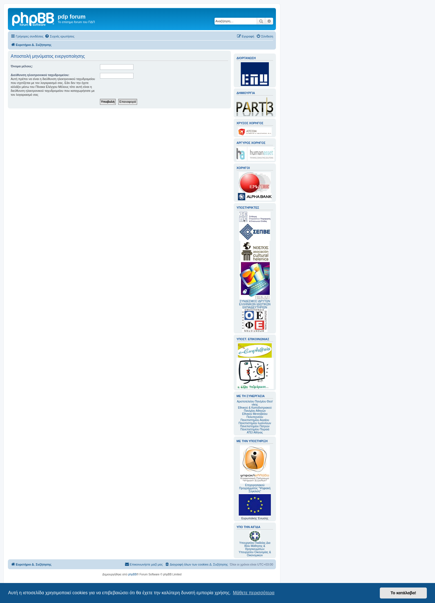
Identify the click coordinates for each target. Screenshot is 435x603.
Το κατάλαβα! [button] (403, 593)
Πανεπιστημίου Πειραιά (254, 429)
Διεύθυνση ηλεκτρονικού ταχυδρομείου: (40, 75)
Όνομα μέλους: (22, 66)
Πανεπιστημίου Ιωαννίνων (254, 423)
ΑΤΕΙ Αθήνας (255, 432)
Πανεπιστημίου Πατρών (255, 426)
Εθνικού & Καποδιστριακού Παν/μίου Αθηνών (255, 409)
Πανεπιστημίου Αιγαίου (254, 420)
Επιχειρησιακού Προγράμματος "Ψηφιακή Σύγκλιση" (255, 469)
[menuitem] (59, 36)
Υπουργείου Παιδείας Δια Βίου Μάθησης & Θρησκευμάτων (255, 546)
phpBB (132, 574)
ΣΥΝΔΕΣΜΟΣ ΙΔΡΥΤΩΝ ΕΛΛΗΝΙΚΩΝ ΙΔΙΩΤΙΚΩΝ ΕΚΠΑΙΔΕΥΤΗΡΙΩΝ (254, 304)
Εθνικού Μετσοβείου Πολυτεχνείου (254, 415)
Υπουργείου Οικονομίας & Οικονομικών (255, 554)
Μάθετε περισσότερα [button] (254, 592)
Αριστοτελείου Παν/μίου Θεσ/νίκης (255, 403)
